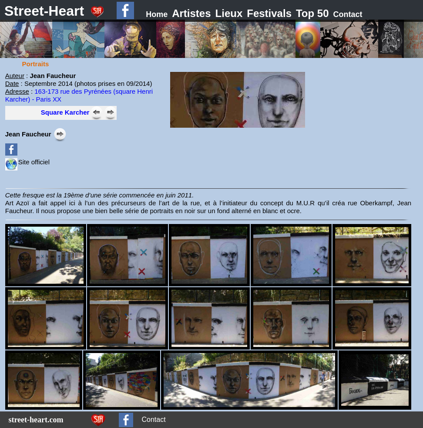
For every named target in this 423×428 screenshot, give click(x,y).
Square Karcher (65, 112)
